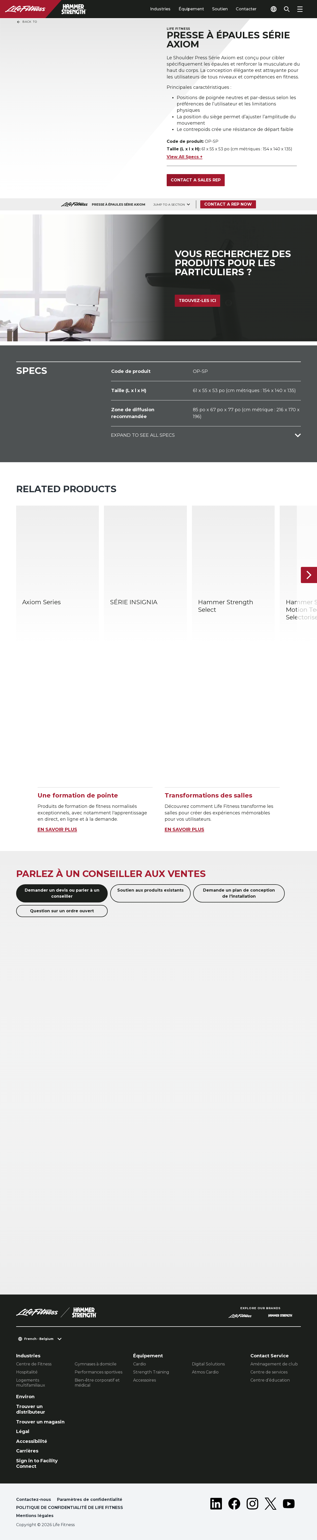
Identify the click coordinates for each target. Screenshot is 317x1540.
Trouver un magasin (40, 1422)
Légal (22, 1431)
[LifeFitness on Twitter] (271, 1509)
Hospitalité (27, 1372)
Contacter (246, 9)
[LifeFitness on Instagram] (252, 1509)
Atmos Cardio (205, 1372)
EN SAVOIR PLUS (57, 829)
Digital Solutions (208, 1364)
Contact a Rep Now (228, 204)
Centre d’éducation (270, 1380)
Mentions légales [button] (34, 1515)
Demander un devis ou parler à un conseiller (62, 893)
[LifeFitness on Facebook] (234, 1509)
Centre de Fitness (33, 1364)
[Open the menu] (300, 9)
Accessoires (144, 1380)
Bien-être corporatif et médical (97, 1383)
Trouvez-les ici (197, 300)
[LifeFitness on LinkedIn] (216, 1509)
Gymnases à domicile (96, 1364)
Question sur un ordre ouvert (62, 911)
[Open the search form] (287, 9)
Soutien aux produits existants (150, 890)
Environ (25, 1396)
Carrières (27, 1451)
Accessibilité (31, 1441)
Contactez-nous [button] (33, 1499)
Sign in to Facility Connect (37, 1463)
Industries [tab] (160, 9)
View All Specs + (185, 156)
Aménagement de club (274, 1364)
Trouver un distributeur (30, 1409)
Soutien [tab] (220, 9)
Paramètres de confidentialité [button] (89, 1499)
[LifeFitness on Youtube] (289, 1509)
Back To (26, 22)
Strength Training (151, 1372)
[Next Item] (309, 575)
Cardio (139, 1364)
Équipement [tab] (191, 9)
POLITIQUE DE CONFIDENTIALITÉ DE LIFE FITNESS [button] (69, 1507)
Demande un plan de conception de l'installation (239, 893)
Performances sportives (98, 1372)
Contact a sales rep (196, 180)
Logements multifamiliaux (30, 1383)
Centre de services (268, 1372)
